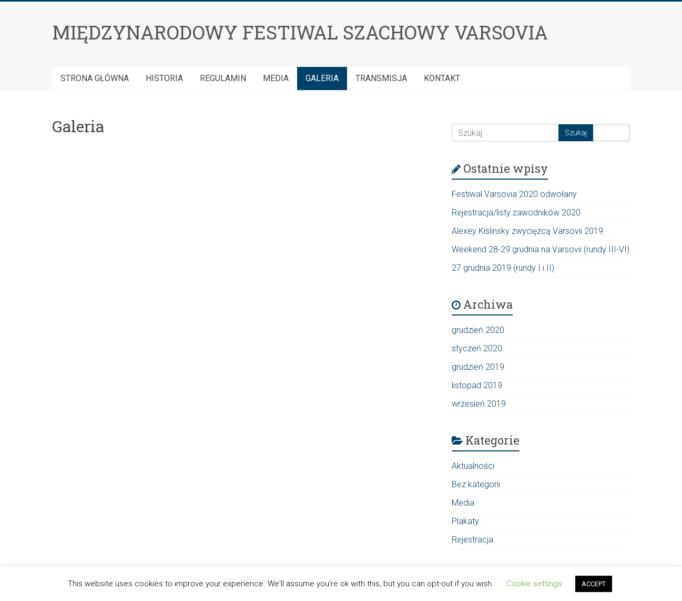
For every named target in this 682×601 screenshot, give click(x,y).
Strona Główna (94, 78)
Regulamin (223, 78)
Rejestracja (472, 540)
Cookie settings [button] (534, 583)
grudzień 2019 (478, 367)
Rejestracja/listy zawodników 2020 (516, 213)
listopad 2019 (477, 385)
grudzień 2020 (478, 330)
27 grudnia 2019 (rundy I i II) (503, 268)
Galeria (322, 78)
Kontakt (442, 78)
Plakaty (465, 521)
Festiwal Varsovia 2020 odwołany (514, 194)
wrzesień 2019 (479, 404)
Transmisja (381, 78)
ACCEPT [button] (594, 584)
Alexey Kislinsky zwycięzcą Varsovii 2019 (527, 231)
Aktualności (473, 466)
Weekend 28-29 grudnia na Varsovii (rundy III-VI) (540, 249)
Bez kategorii (476, 484)
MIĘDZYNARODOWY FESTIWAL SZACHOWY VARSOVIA (300, 32)
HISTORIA (164, 78)
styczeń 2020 (477, 348)
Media (276, 78)
